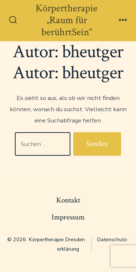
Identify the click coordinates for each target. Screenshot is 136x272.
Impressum (68, 217)
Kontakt (68, 200)
